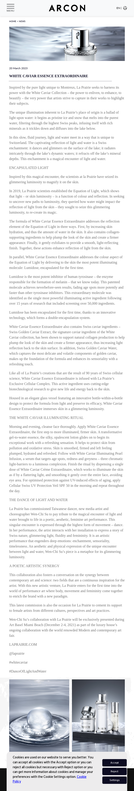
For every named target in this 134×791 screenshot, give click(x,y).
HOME (12, 21)
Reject (114, 771)
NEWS (22, 21)
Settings (115, 780)
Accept (114, 763)
